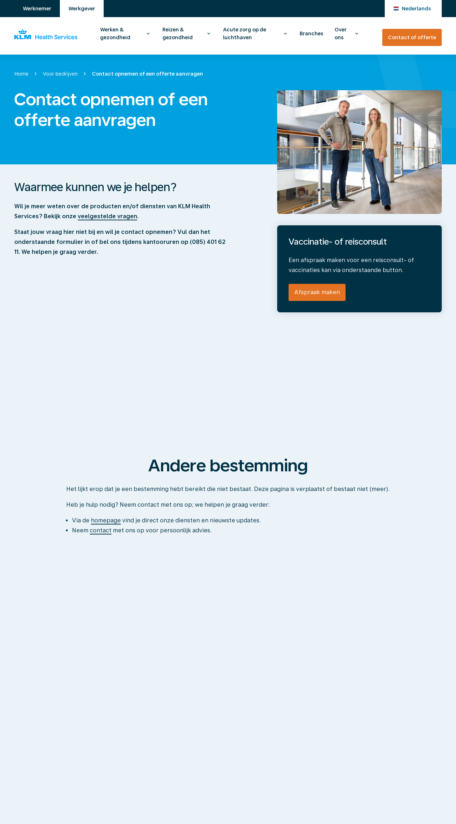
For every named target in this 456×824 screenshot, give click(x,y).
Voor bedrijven (60, 74)
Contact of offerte (412, 37)
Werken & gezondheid (115, 33)
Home (21, 74)
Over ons (341, 33)
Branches (311, 33)
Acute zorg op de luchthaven (244, 33)
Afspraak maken (317, 292)
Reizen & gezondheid (177, 33)
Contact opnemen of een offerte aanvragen (147, 74)
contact (101, 530)
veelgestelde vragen (107, 216)
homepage (106, 520)
